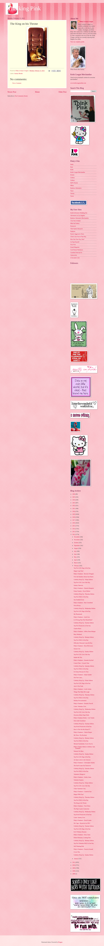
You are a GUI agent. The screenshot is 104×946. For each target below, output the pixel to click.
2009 (73, 868)
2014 (73, 528)
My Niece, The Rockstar (80, 735)
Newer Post (12, 92)
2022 (73, 505)
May (75, 557)
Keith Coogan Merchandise (77, 172)
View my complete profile (77, 42)
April (75, 560)
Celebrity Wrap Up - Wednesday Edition (84, 608)
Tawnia (72, 193)
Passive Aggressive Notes (77, 234)
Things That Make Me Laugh (81, 692)
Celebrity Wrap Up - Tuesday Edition (84, 623)
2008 (73, 871)
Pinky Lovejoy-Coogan (86, 21)
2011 (73, 862)
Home (37, 92)
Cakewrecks (73, 255)
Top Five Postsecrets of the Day (82, 625)
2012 (73, 534)
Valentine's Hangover (79, 774)
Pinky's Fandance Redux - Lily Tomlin (84, 718)
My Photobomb (78, 614)
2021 (73, 508)
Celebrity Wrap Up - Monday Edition (84, 637)
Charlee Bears (77, 628)
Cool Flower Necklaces (76, 250)
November (77, 539)
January (76, 858)
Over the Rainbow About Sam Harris (83, 576)
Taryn (71, 191)
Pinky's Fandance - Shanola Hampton (84, 588)
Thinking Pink (24, 8)
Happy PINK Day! (79, 794)
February (76, 565)
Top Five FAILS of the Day (81, 597)
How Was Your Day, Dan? (77, 239)
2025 (73, 497)
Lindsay (72, 177)
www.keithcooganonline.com (78, 83)
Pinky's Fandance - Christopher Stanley (84, 762)
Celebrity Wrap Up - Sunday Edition (83, 651)
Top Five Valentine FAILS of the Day (84, 843)
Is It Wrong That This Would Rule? (83, 620)
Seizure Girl (77, 649)
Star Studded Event (79, 600)
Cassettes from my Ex (76, 252)
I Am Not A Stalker (75, 221)
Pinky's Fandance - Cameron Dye (83, 791)
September (77, 545)
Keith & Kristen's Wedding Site (78, 213)
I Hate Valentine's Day (80, 788)
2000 (73, 874)
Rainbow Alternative (75, 188)
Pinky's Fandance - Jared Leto (82, 617)
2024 (73, 500)
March (76, 562)
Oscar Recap (77, 605)
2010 (73, 865)
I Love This (77, 852)
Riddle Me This (78, 657)
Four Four (73, 244)
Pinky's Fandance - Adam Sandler (83, 674)
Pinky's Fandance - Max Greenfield (83, 602)
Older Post (62, 92)
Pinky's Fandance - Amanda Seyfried (83, 660)
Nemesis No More (78, 751)
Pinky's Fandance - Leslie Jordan (82, 689)
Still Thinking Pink (79, 846)
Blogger (60, 942)
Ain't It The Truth (78, 686)
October (76, 542)
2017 (73, 520)
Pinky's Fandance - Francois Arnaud (83, 849)
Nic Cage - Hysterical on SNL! (82, 823)
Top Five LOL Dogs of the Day (82, 568)
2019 (73, 514)
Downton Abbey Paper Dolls (81, 715)
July (75, 551)
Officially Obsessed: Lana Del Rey (83, 643)
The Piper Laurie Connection (81, 809)
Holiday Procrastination (80, 700)
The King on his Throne (80, 803)
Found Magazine (74, 247)
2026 (73, 494)
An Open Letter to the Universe (82, 760)
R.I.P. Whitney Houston (80, 832)
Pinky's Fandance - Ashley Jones (82, 777)
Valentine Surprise (79, 780)
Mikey (72, 185)
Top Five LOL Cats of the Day (82, 582)
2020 (73, 511)
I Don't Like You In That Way (78, 236)
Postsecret (73, 226)
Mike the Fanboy (74, 223)
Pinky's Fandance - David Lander (82, 820)
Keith (71, 169)
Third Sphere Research (76, 229)
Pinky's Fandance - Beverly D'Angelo (84, 574)
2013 (73, 531)
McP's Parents (74, 183)
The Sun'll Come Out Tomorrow (82, 765)
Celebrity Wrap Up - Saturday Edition (84, 666)
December (77, 537)
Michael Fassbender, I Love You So (83, 744)
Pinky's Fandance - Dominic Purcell (83, 703)
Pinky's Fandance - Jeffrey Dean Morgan (84, 631)
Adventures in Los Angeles (77, 215)
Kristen (72, 175)
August (76, 548)
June (75, 554)
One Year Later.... (78, 677)
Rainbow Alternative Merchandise (79, 218)
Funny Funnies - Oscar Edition (82, 591)
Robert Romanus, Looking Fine (82, 837)
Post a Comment (16, 83)
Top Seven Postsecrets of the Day (83, 726)
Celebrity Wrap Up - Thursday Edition (84, 594)
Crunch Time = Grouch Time (81, 663)
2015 (73, 526)
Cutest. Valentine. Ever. (80, 706)
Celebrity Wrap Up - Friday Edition (83, 579)
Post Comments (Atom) (21, 96)
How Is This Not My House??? (82, 729)
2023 (73, 503)
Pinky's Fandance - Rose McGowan (83, 646)
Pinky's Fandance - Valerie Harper (83, 732)
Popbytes (72, 231)
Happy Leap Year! (78, 571)
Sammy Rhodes (18, 73)
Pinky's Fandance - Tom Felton (82, 806)
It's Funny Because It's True (81, 672)
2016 (73, 523)
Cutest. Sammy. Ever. (79, 817)
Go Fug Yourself (74, 242)
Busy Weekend (78, 634)
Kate (71, 167)
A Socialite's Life (75, 258)
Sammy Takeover (78, 585)
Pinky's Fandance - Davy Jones (82, 834)
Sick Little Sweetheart (80, 721)
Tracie (72, 196)
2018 (73, 517)
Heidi (71, 164)
